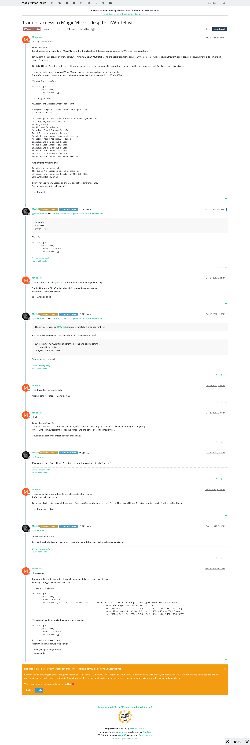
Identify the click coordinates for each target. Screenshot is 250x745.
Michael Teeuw (137, 728)
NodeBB (122, 735)
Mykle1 (35, 209)
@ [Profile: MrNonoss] (38, 213)
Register (29, 690)
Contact (117, 738)
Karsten (147, 731)
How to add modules (40, 261)
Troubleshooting (32, 29)
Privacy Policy (130, 738)
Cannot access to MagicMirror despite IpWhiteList (76, 213)
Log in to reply (220, 29)
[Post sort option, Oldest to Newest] (207, 29)
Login (39, 690)
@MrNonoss (85, 209)
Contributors (145, 735)
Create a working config (41, 258)
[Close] (224, 668)
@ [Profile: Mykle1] (59, 282)
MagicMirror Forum (34, 2)
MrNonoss (37, 37)
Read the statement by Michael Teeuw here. (125, 13)
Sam (121, 731)
